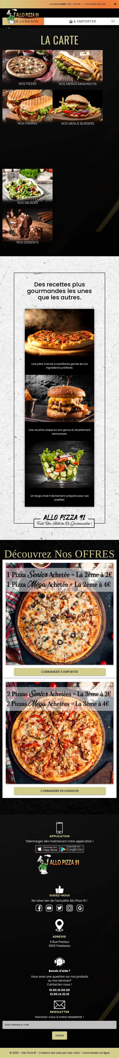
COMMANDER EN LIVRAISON (60, 791)
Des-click (73, 1053)
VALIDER (59, 1035)
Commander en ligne (96, 1053)
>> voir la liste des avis (94, 4)
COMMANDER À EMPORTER (59, 672)
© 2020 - (15, 1053)
